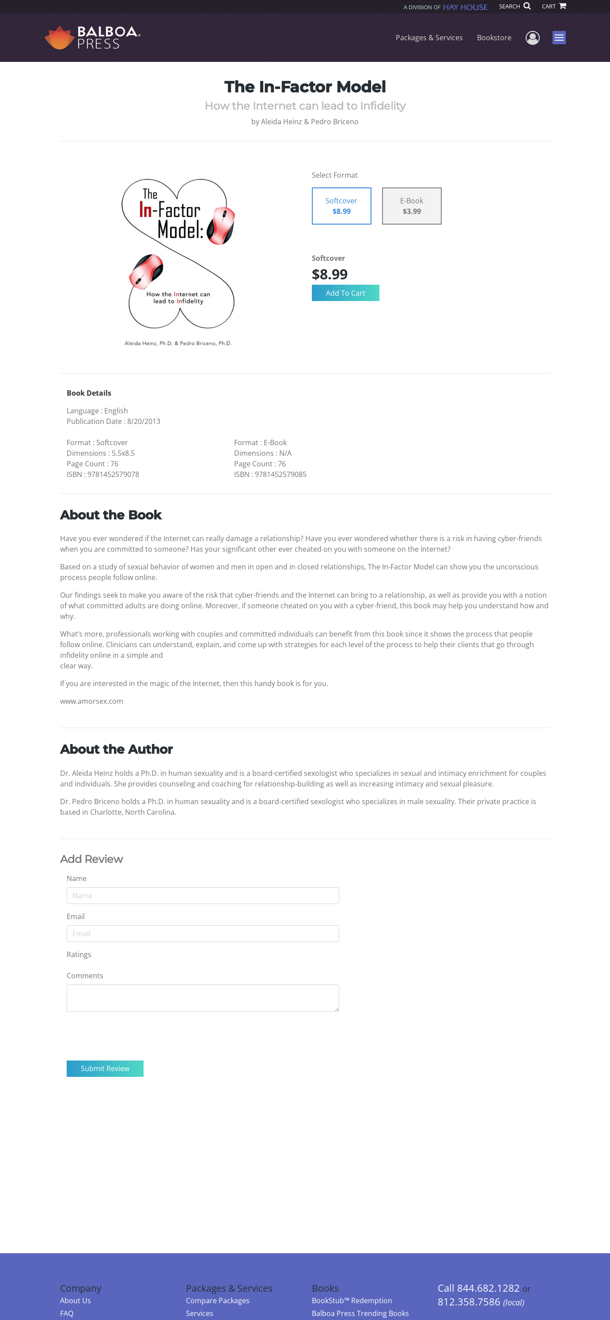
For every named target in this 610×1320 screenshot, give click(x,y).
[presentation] (134, 1036)
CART (554, 6)
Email (76, 916)
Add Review (91, 859)
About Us (75, 1300)
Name (77, 878)
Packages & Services (429, 37)
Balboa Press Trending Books (360, 1313)
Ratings (79, 954)
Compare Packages (218, 1300)
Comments (85, 975)
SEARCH (514, 6)
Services (199, 1313)
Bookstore (494, 37)
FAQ (66, 1313)
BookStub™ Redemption (352, 1300)
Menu (560, 38)
